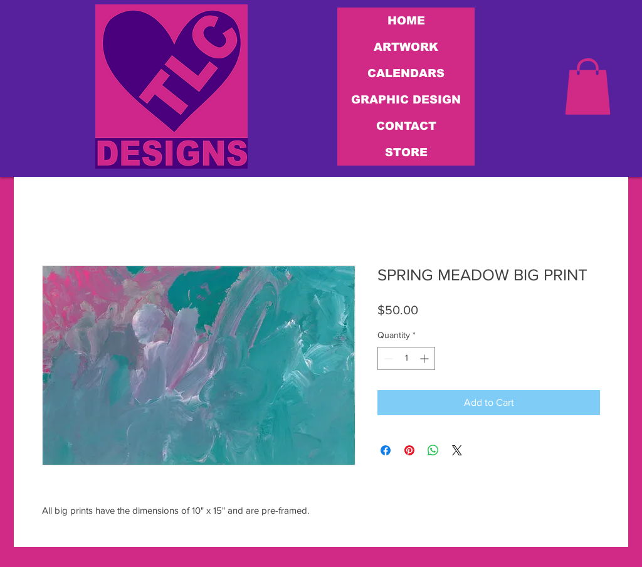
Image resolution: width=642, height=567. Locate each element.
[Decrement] (387, 358)
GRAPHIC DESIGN (406, 99)
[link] (587, 86)
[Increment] (425, 358)
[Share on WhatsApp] (433, 450)
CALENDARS (406, 73)
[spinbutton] (406, 358)
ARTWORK (406, 47)
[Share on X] (457, 450)
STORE (406, 152)
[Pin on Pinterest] (409, 450)
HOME (406, 20)
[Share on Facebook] (385, 450)
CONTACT (406, 126)
